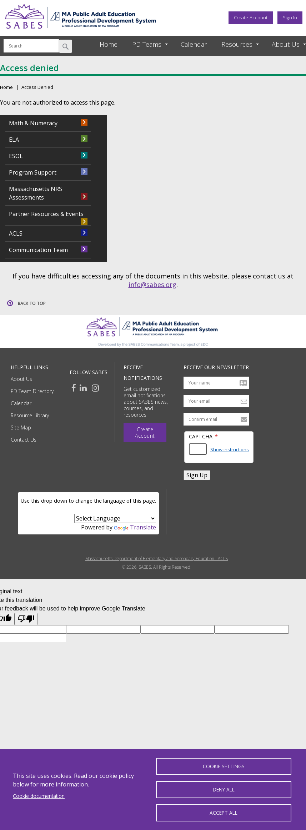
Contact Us (23, 439)
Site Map (21, 427)
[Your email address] (216, 401)
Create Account (250, 17)
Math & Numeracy (33, 123)
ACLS (15, 233)
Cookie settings (224, 766)
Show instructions (229, 449)
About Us (21, 379)
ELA (14, 140)
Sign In (290, 17)
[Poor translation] (26, 619)
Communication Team (38, 250)
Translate (135, 527)
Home (108, 44)
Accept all (223, 812)
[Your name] (216, 383)
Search (65, 46)
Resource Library (30, 415)
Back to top (32, 303)
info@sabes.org (152, 284)
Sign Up (196, 475)
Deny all (224, 789)
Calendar (194, 44)
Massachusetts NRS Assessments (35, 193)
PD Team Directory (32, 391)
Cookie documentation (39, 795)
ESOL (16, 156)
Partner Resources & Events (46, 214)
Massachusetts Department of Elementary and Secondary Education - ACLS (156, 559)
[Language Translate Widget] (115, 518)
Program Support (32, 172)
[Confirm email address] (216, 419)
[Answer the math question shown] (198, 449)
